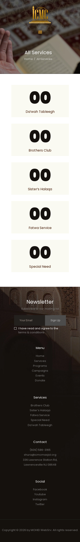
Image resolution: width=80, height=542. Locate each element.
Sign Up (55, 320)
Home (28, 59)
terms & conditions (31, 332)
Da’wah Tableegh (40, 112)
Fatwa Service (40, 228)
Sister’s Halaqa (40, 189)
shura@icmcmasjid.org (40, 455)
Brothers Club (40, 150)
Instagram (40, 499)
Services (40, 361)
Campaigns (40, 371)
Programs (40, 366)
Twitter (40, 504)
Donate (40, 380)
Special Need (40, 267)
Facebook (40, 489)
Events (40, 376)
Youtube (40, 494)
